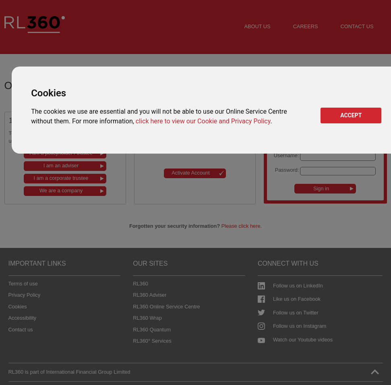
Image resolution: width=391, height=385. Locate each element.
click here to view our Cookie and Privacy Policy (203, 121)
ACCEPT (351, 115)
